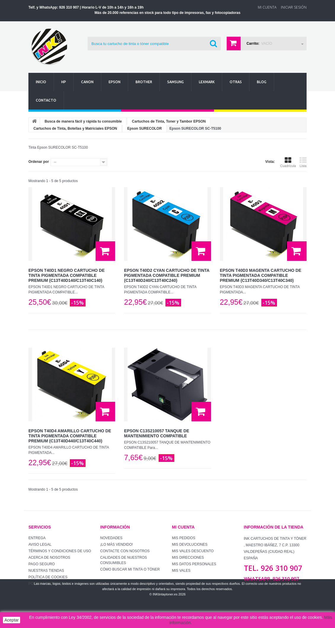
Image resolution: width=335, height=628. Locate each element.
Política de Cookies (47, 577)
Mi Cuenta (267, 7)
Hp (63, 82)
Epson (114, 82)
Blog (261, 82)
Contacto (46, 100)
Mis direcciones (188, 557)
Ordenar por (38, 162)
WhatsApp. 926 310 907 (271, 579)
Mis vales (181, 570)
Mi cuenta (183, 527)
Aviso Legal (39, 544)
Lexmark (207, 82)
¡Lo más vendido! (116, 544)
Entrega (37, 538)
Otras (236, 82)
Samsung (175, 82)
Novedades (111, 538)
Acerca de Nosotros (49, 557)
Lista (303, 162)
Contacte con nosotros (125, 551)
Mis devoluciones (189, 544)
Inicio (41, 82)
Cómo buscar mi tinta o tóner (130, 569)
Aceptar (11, 620)
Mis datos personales (194, 564)
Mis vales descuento (193, 551)
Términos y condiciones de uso (59, 551)
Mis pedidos (183, 538)
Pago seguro (41, 564)
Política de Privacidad (50, 584)
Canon (87, 82)
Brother (144, 82)
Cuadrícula (288, 162)
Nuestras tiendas (46, 570)
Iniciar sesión (294, 7)
